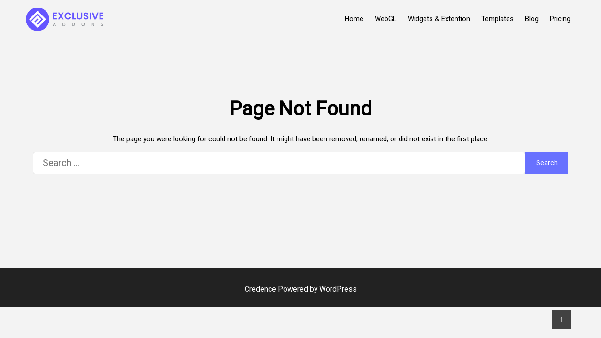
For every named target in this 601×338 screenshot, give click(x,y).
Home (354, 19)
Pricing (560, 19)
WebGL (386, 19)
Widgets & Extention (439, 19)
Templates (497, 19)
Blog (532, 19)
